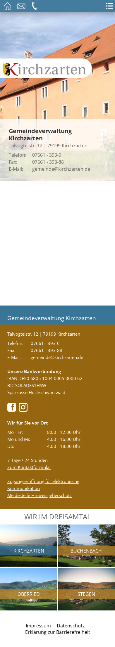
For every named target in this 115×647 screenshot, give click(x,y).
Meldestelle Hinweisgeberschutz (39, 495)
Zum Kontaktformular (29, 467)
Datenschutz (71, 625)
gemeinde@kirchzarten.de (61, 169)
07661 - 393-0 (46, 155)
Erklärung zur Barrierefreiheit (57, 632)
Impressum (38, 625)
